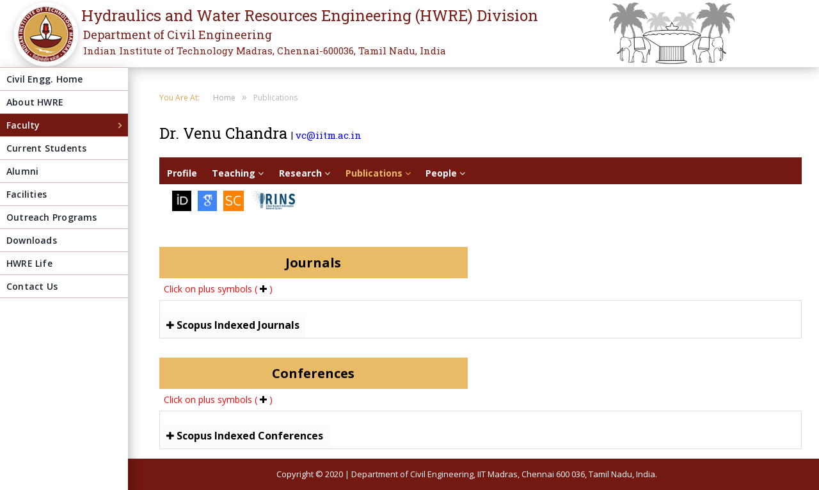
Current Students (46, 148)
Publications (378, 173)
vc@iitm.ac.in (329, 135)
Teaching (238, 173)
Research (304, 173)
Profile (182, 173)
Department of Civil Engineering (177, 34)
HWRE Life (29, 263)
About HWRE (34, 102)
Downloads (31, 240)
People (445, 173)
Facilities (26, 194)
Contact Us (32, 286)
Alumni (22, 171)
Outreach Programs (51, 217)
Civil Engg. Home (44, 79)
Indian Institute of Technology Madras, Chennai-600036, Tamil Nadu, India (264, 50)
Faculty (23, 125)
